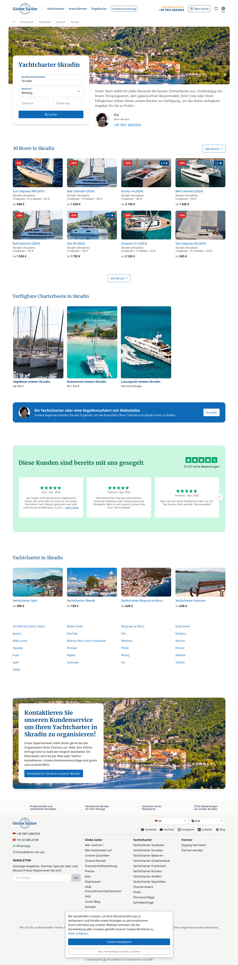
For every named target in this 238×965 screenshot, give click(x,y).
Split (16, 662)
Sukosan (73, 662)
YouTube (167, 829)
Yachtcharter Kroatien (148, 850)
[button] (56, 8)
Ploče (125, 648)
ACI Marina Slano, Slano (29, 626)
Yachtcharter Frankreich (149, 866)
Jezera (17, 633)
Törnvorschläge (143, 897)
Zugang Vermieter (193, 845)
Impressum (93, 882)
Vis (123, 662)
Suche (51, 114)
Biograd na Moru (132, 626)
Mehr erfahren (78, 933)
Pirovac (72, 648)
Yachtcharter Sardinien (148, 845)
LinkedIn (205, 829)
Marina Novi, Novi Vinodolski (86, 641)
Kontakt (211, 412)
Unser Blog (92, 902)
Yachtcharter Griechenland (151, 861)
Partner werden (192, 850)
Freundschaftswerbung (101, 866)
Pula (16, 655)
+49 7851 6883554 (127, 125)
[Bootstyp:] (51, 91)
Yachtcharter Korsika (147, 871)
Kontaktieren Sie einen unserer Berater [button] (53, 773)
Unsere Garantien (97, 855)
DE (170, 821)
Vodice (180, 662)
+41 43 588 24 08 (25, 840)
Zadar (17, 670)
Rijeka (71, 655)
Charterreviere (143, 887)
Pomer (180, 648)
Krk (123, 633)
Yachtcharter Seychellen (149, 882)
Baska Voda (75, 626)
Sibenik (180, 655)
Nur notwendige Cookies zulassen (119, 951)
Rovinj (125, 655)
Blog (220, 829)
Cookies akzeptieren (119, 942)
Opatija (18, 648)
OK (76, 878)
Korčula (72, 633)
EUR (207, 821)
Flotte (137, 892)
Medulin (126, 641)
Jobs (88, 876)
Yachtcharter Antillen (147, 876)
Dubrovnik (182, 626)
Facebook (148, 829)
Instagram (186, 829)
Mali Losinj (20, 641)
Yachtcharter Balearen (148, 855)
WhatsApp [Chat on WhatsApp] (21, 846)
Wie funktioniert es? (98, 850)
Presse (89, 871)
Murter (180, 641)
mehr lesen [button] (72, 507)
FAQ (88, 896)
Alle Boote (214, 149)
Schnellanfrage (143, 902)
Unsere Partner (95, 861)
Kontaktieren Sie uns (29, 852)
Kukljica (180, 633)
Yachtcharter (113, 891)
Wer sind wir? (94, 845)
